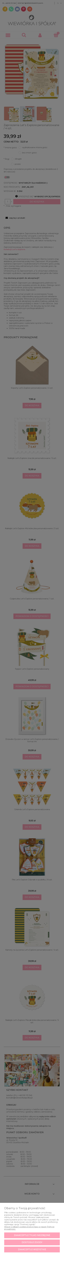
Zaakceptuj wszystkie (32, 1249)
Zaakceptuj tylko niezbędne (32, 1235)
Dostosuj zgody (32, 1242)
